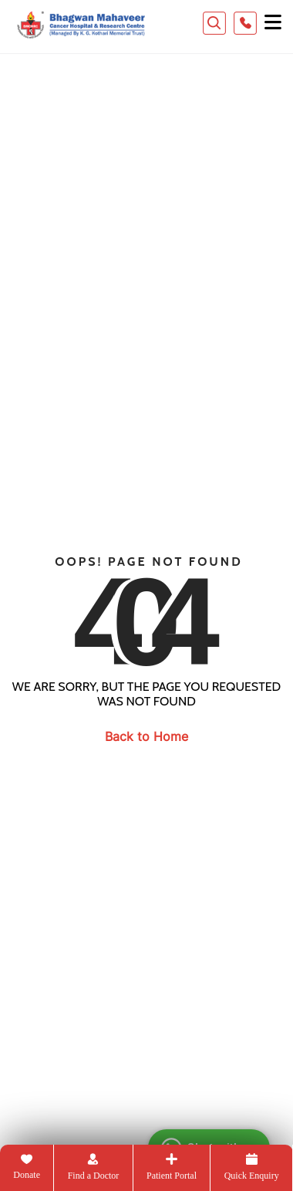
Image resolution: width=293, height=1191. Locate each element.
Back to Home (146, 736)
